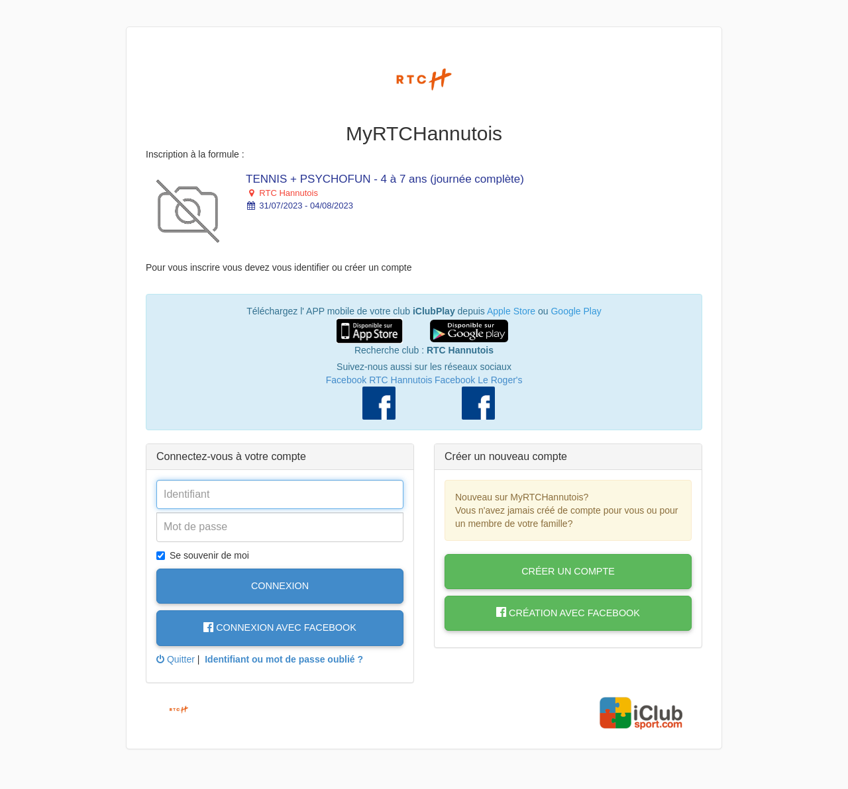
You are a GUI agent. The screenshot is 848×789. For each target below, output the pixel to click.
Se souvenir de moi (202, 555)
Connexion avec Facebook (279, 627)
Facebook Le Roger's (479, 380)
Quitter (175, 659)
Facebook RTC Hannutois (379, 380)
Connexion (280, 585)
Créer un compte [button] (568, 571)
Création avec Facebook (568, 613)
